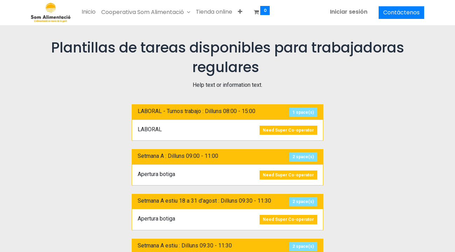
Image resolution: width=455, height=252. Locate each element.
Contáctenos (401, 12)
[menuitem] (88, 12)
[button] (240, 12)
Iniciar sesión (348, 12)
